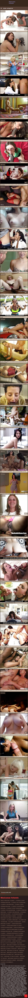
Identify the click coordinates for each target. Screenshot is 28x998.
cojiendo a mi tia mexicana (18, 902)
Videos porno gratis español (7, 982)
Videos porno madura (10, 992)
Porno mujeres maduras (16, 980)
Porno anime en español (6, 977)
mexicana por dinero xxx (7, 954)
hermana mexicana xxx (6, 931)
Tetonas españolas (15, 978)
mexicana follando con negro (15, 952)
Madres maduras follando (20, 973)
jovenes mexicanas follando (8, 939)
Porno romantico (10, 988)
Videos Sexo (23, 981)
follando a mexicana (12, 919)
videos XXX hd (4, 970)
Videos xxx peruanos (6, 991)
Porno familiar (20, 983)
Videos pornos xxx (19, 988)
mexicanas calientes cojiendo (16, 958)
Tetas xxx (23, 986)
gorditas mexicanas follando (15, 929)
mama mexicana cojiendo (18, 941)
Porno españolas (5, 990)
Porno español (7, 978)
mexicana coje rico (20, 946)
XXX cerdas (12, 996)
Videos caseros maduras (19, 974)
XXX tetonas (9, 981)
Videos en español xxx (10, 984)
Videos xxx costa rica (11, 993)
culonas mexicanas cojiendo (8, 916)
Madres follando (20, 967)
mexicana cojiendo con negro (9, 948)
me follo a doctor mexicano (8, 942)
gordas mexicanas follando (14, 925)
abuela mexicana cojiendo (8, 900)
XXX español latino (11, 985)
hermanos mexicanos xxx (7, 935)
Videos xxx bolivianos (6, 968)
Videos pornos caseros (17, 977)
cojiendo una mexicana (13, 912)
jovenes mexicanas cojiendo (14, 937)
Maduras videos (20, 976)
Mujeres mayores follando (16, 975)
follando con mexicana (14, 921)
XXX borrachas (12, 976)
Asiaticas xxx (11, 995)
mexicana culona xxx (12, 950)
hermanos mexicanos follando (15, 933)
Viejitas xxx (3, 972)
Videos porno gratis (15, 968)
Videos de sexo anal (15, 979)
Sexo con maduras (20, 985)
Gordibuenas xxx (15, 991)
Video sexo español (5, 983)
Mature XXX (6, 976)
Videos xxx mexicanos (6, 986)
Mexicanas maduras (15, 989)
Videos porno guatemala (11, 969)
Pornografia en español (13, 971)
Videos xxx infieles (9, 973)
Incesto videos (4, 967)
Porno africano (6, 979)
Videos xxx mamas (7, 994)
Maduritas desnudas (12, 970)
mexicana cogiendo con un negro (16, 944)
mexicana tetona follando (11, 956)
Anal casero (7, 989)
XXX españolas (23, 971)
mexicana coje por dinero (7, 946)
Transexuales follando (11, 972)
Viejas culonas (16, 981)
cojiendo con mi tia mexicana (14, 908)
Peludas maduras (20, 992)
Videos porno (24, 982)
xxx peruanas (21, 969)
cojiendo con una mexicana (8, 910)
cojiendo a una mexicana (7, 904)
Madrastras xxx (18, 995)
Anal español (13, 983)
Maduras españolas (21, 990)
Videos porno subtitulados (7, 974)
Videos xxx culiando (5, 975)
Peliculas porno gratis (6, 980)
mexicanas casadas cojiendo (8, 960)
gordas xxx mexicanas (7, 927)
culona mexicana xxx (17, 914)
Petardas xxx (24, 989)
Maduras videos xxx (16, 986)
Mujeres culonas (12, 967)
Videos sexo (17, 982)
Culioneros (23, 979)
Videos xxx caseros (17, 994)
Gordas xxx (3, 988)
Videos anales (12, 990)
